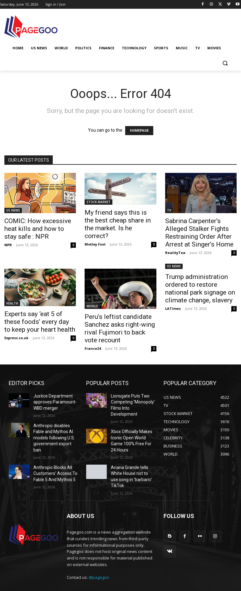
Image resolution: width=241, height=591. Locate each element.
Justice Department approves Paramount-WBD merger (51, 400)
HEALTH (12, 303)
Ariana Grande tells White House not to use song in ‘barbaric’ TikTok (133, 455)
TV (169, 210)
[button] (225, 63)
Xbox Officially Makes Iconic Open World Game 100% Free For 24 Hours (132, 428)
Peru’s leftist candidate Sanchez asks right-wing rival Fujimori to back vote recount (120, 328)
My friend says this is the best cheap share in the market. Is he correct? (118, 224)
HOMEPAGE (139, 131)
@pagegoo (99, 557)
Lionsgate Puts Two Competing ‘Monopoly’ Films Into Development (131, 400)
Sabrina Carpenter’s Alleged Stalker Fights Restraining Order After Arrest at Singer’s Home (199, 232)
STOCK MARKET (98, 202)
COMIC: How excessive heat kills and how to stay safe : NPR (37, 228)
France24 (93, 348)
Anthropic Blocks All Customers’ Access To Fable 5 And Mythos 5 (53, 460)
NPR (8, 244)
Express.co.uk (16, 337)
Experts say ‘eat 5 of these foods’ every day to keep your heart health (39, 321)
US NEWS (13, 210)
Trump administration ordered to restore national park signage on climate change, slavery (200, 288)
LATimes (173, 308)
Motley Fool (95, 244)
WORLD (92, 306)
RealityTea (175, 252)
